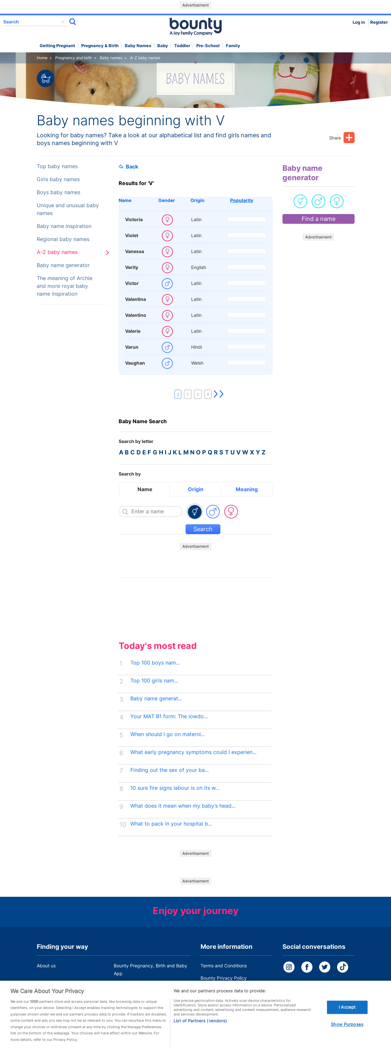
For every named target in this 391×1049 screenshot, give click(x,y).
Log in (359, 22)
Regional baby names (63, 239)
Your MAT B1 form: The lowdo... (169, 716)
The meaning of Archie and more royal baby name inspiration (64, 286)
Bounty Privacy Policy (224, 978)
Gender (166, 200)
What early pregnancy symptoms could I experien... (193, 752)
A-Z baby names (57, 252)
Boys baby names (58, 192)
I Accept (347, 1014)
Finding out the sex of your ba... (169, 770)
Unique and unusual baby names (68, 209)
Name (125, 200)
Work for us (49, 985)
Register (379, 22)
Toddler (182, 45)
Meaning (247, 489)
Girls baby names (58, 179)
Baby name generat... (156, 698)
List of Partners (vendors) (200, 1028)
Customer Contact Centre (141, 985)
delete (62, 21)
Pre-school (208, 45)
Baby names (138, 45)
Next (216, 394)
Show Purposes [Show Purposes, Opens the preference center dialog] (347, 1032)
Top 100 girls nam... (154, 681)
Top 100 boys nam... (155, 663)
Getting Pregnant (57, 45)
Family (233, 45)
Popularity (241, 200)
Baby (162, 45)
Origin (197, 200)
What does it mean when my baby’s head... (182, 806)
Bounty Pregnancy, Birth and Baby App (150, 969)
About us (46, 965)
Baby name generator (63, 265)
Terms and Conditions (224, 965)
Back (128, 166)
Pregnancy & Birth (100, 45)
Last (222, 394)
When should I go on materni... (167, 734)
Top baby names (57, 166)
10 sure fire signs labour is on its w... (174, 788)
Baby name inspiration (64, 226)
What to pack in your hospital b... (171, 824)
